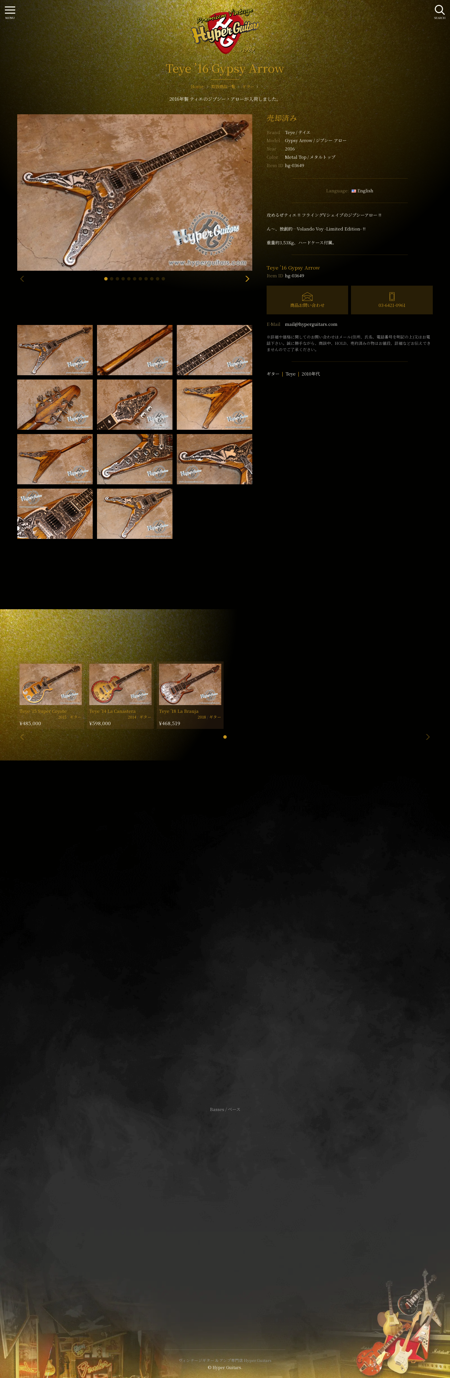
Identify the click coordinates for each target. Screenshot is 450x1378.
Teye (298, 132)
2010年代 (311, 374)
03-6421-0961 (392, 305)
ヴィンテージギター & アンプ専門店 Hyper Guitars (225, 1360)
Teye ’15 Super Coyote (43, 711)
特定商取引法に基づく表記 (225, 1214)
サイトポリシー (225, 1206)
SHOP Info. (225, 937)
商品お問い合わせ (307, 305)
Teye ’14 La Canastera (112, 711)
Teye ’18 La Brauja (179, 711)
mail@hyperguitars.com (311, 324)
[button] (106, 278)
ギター (273, 374)
